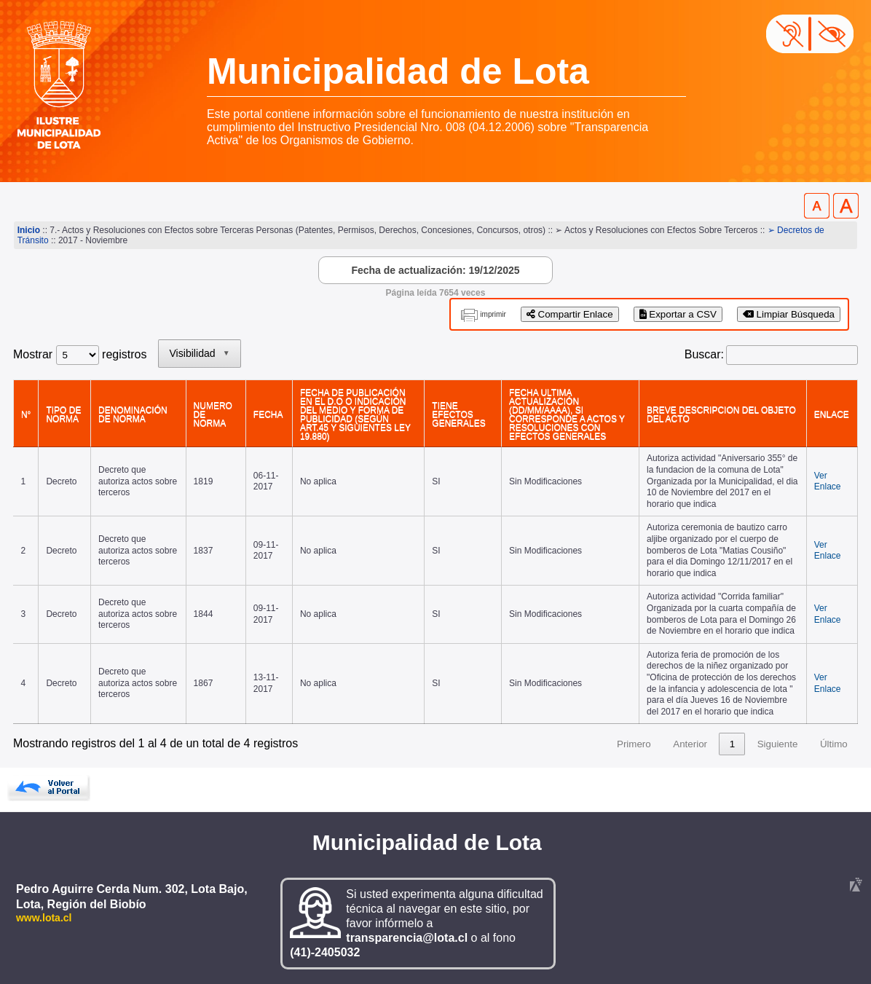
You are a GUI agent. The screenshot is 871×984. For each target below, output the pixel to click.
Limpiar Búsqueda (789, 314)
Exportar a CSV (678, 314)
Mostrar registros (79, 354)
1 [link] (732, 744)
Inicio (28, 230)
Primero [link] (634, 744)
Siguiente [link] (777, 744)
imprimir (493, 314)
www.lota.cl (44, 918)
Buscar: (704, 354)
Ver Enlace (827, 481)
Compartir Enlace (570, 314)
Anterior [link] (690, 744)
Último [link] (834, 744)
